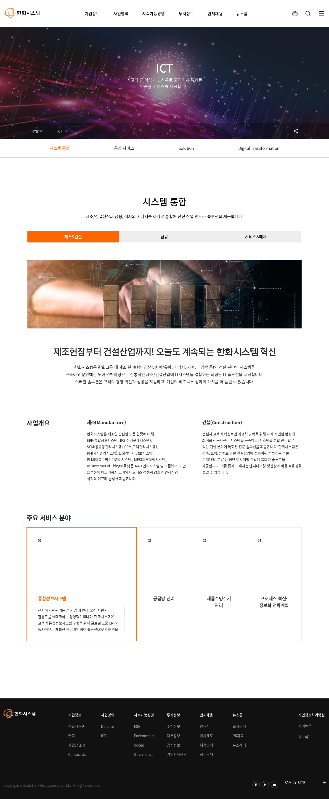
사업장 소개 (76, 745)
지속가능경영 (153, 13)
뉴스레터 (239, 745)
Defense (107, 726)
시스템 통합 (59, 148)
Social (139, 745)
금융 (164, 237)
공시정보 (173, 745)
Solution (186, 148)
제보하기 (304, 736)
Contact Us (77, 754)
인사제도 (206, 735)
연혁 (71, 735)
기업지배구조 (177, 754)
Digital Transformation (258, 148)
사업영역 (120, 13)
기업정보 (92, 13)
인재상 (205, 726)
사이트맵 (304, 726)
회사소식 (239, 726)
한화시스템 (76, 726)
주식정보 (173, 726)
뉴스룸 (242, 13)
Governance (143, 754)
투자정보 (186, 13)
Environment (144, 735)
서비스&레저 (255, 237)
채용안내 (206, 745)
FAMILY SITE (305, 782)
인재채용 (215, 13)
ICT (59, 131)
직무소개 (206, 754)
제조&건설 (73, 237)
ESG (137, 726)
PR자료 (238, 735)
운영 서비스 (124, 148)
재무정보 (173, 735)
